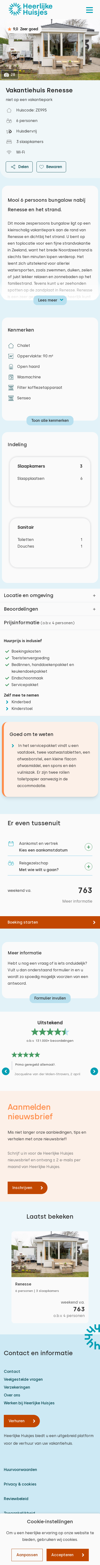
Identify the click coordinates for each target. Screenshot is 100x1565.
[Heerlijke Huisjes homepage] (30, 9)
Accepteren (62, 1555)
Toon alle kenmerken (50, 420)
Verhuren (17, 1421)
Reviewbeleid (16, 1498)
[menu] (89, 9)
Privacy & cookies (20, 1484)
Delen (19, 167)
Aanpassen (27, 1555)
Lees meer (47, 300)
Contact (12, 1371)
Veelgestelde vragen (23, 1379)
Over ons (12, 1395)
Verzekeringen (17, 1387)
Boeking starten (23, 922)
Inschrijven (22, 1187)
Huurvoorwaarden (20, 1469)
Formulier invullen (50, 998)
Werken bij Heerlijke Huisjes (29, 1403)
